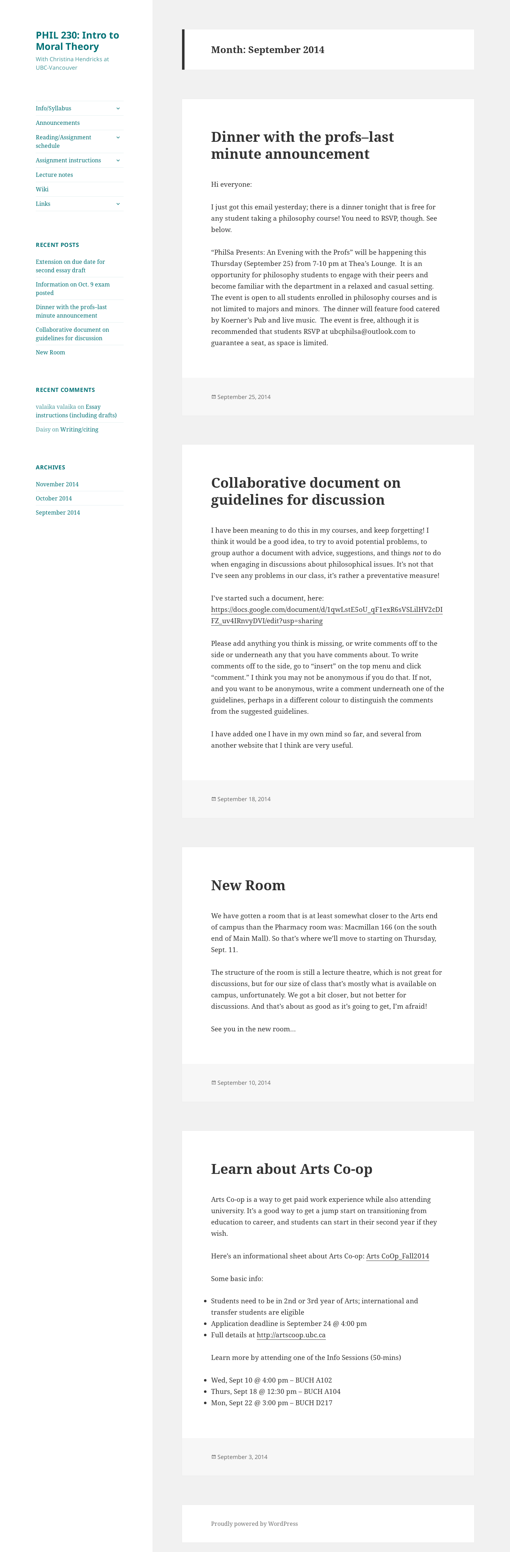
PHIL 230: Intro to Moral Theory (77, 40)
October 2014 (54, 498)
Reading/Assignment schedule (63, 141)
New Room (50, 352)
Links (43, 204)
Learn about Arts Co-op (292, 1168)
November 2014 (57, 484)
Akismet (47, 1545)
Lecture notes (54, 175)
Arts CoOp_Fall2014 (397, 1256)
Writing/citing (79, 429)
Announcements (58, 123)
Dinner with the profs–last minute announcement (302, 145)
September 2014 (58, 512)
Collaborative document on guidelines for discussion (306, 491)
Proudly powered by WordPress (254, 1524)
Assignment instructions (68, 160)
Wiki (42, 189)
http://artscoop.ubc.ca (291, 1334)
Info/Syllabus (53, 108)
